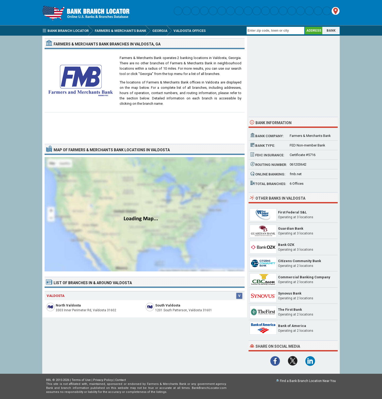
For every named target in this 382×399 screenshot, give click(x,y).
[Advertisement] (145, 126)
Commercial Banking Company (304, 277)
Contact (120, 380)
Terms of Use (81, 380)
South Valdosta (167, 305)
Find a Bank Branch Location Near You (308, 381)
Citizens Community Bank (299, 261)
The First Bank (290, 310)
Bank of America (292, 326)
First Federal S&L (292, 212)
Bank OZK (286, 245)
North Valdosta (68, 305)
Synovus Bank (289, 293)
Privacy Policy (103, 380)
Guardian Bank (290, 228)
